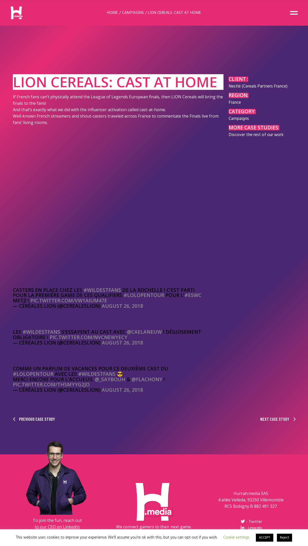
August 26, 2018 (122, 306)
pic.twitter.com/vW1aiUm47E (68, 300)
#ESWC (192, 295)
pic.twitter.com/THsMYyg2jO (51, 384)
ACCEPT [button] (264, 537)
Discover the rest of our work (256, 135)
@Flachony (147, 379)
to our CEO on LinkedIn (57, 527)
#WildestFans (102, 290)
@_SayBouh (110, 379)
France (235, 102)
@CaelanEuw (144, 332)
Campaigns (239, 119)
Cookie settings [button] (236, 537)
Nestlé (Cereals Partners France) (258, 86)
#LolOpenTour (144, 295)
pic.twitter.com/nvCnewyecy (88, 337)
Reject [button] (284, 537)
